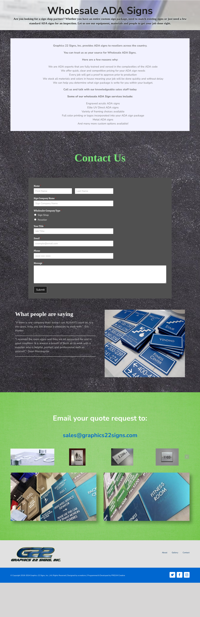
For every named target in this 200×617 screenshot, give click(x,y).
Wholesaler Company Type (48, 210)
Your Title (39, 226)
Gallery (175, 552)
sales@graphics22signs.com (100, 435)
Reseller (42, 219)
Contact (186, 552)
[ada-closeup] (32, 457)
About (164, 552)
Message (39, 263)
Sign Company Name (45, 198)
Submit (40, 290)
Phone (37, 250)
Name (37, 186)
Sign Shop (43, 215)
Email (37, 238)
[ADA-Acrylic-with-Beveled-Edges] (122, 457)
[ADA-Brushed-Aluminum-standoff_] (77, 457)
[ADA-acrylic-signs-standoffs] (167, 457)
